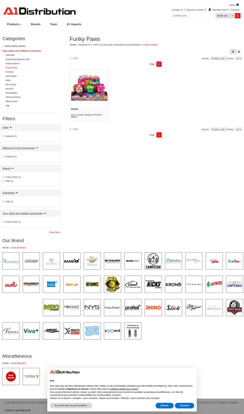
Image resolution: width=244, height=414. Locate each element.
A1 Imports (74, 24)
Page (152, 64)
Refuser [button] (165, 405)
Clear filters (54, 232)
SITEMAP (221, 402)
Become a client (195, 9)
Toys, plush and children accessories (21, 51)
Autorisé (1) (9, 136)
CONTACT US (207, 402)
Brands (36, 24)
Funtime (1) (9, 156)
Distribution (8, 193)
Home (234, 4)
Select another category (15, 46)
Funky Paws (150, 45)
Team (53, 24)
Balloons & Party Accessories (18, 148)
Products (13, 24)
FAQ (32, 402)
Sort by (205, 58)
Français (234, 9)
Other (5, 127)
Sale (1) (7, 181)
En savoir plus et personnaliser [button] (71, 405)
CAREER (233, 402)
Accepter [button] (184, 405)
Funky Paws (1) (11, 177)
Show (230, 58)
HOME (5, 247)
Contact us (177, 9)
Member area (217, 9)
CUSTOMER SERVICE (16, 402)
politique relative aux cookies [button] (124, 389)
